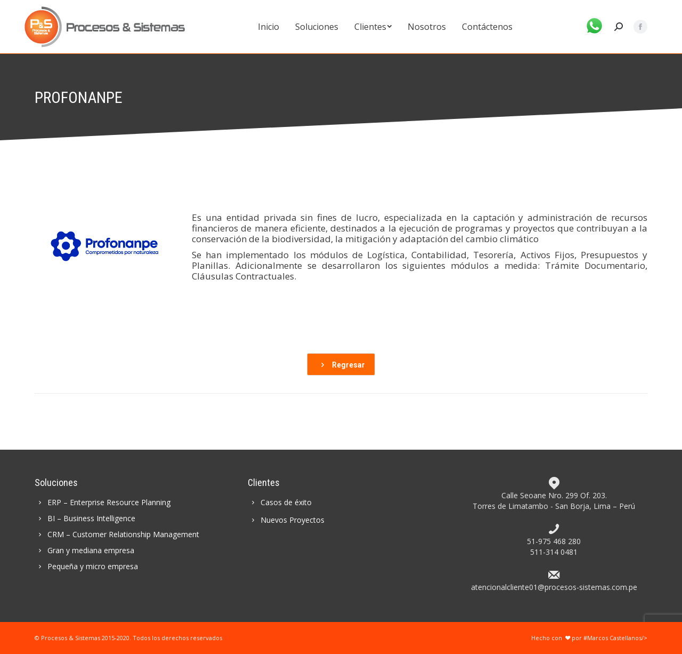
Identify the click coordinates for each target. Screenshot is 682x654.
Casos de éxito (280, 502)
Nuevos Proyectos (286, 520)
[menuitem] (268, 26)
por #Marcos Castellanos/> (605, 638)
